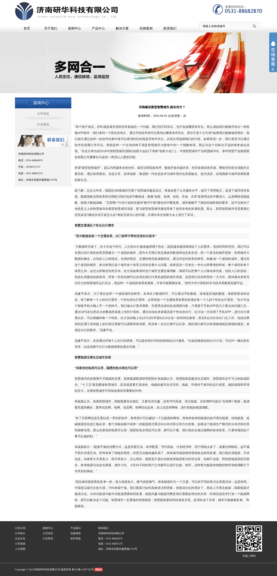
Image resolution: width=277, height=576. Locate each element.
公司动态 (43, 113)
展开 (273, 58)
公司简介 (20, 533)
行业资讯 (43, 124)
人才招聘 (20, 548)
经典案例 (146, 28)
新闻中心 (74, 28)
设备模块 (75, 533)
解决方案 (122, 28)
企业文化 (20, 538)
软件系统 (75, 538)
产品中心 (98, 28)
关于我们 (50, 28)
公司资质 (20, 543)
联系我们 (169, 28)
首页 (27, 28)
